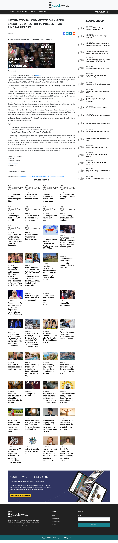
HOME (11, 12)
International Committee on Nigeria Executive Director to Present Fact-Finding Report (45, 176)
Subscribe (94, 527)
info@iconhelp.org (13, 163)
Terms (54, 518)
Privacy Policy (56, 521)
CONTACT (42, 12)
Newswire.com (39, 75)
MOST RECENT (22, 12)
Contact (54, 527)
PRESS (33, 12)
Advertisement (56, 524)
